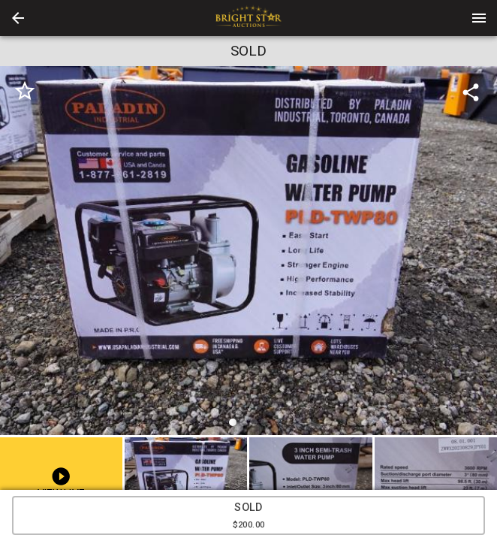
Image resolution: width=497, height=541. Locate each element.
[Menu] (479, 18)
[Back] (18, 18)
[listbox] (248, 253)
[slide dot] (232, 422)
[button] (18, 18)
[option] (248, 253)
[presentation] (248, 18)
